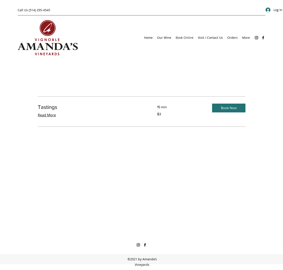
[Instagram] (256, 37)
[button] (228, 108)
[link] (92, 107)
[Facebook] (263, 37)
